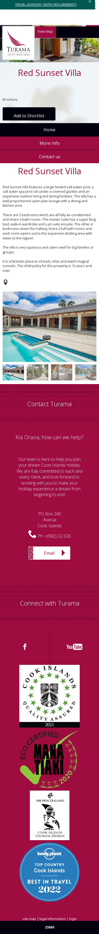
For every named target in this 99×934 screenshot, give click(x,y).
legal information (52, 919)
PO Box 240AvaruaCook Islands (49, 520)
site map (29, 919)
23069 (49, 927)
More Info (50, 143)
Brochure (10, 99)
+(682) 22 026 (58, 536)
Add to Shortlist (29, 116)
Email (49, 553)
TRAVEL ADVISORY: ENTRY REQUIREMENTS (45, 4)
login (73, 919)
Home (49, 130)
